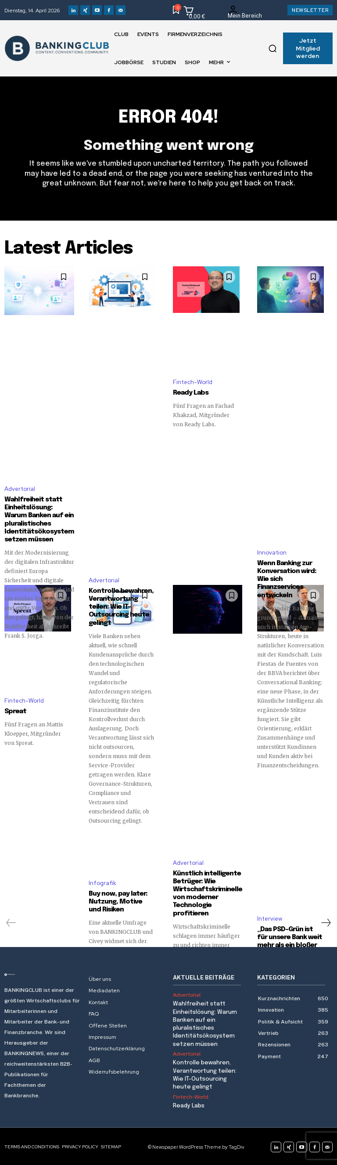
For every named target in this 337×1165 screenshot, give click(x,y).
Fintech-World (192, 382)
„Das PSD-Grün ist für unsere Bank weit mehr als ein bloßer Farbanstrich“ (290, 940)
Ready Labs (190, 392)
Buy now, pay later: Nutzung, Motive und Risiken (118, 900)
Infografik (102, 882)
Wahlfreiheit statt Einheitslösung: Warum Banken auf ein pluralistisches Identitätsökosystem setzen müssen (39, 527)
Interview (269, 918)
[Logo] (42, 974)
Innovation (272, 552)
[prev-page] (11, 922)
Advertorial (19, 497)
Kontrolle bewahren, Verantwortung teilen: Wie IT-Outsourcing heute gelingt (121, 606)
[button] (272, 48)
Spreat (15, 711)
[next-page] (326, 922)
